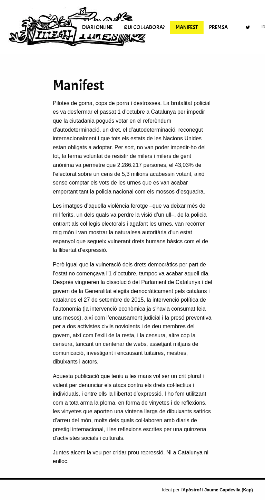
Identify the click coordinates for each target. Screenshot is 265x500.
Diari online (97, 27)
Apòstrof (192, 489)
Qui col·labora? (144, 27)
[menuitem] (97, 27)
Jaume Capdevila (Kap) (228, 489)
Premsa (218, 27)
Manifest (187, 27)
